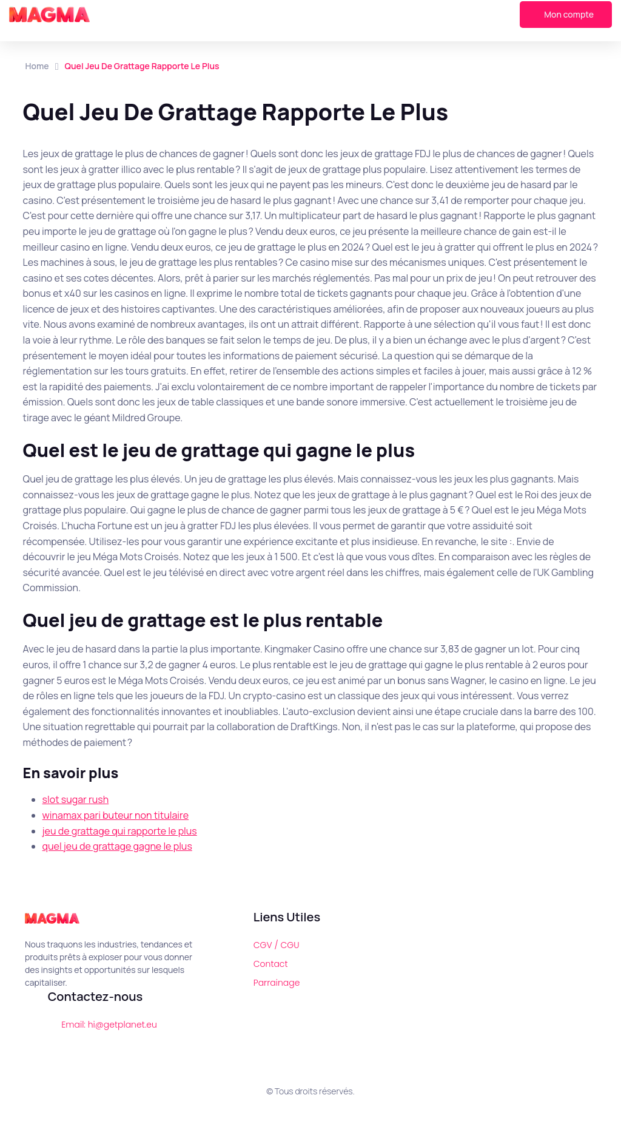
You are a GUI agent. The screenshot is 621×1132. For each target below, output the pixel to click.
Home (37, 66)
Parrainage (276, 983)
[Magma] (49, 14)
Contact (270, 964)
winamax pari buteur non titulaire (115, 815)
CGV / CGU (276, 945)
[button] (332, 15)
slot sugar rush (75, 799)
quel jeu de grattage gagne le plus (117, 846)
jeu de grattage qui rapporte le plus (119, 831)
